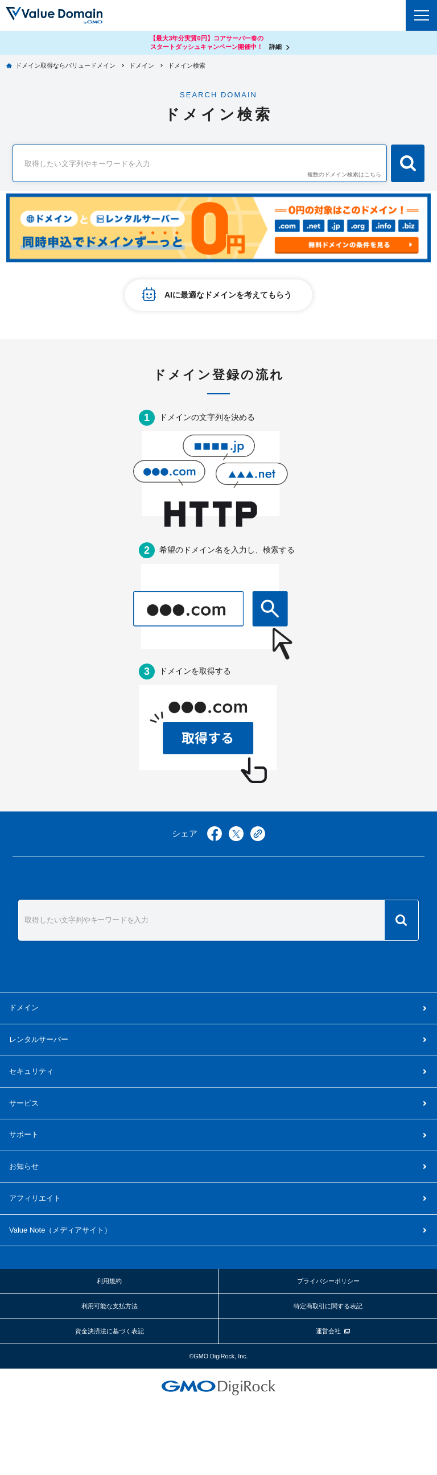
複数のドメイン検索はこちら (344, 175)
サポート (24, 1134)
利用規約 (109, 1281)
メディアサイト (60, 1230)
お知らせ (24, 1166)
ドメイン (24, 1007)
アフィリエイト (35, 1198)
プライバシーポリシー (328, 1281)
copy (257, 833)
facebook (214, 833)
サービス (24, 1103)
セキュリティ (31, 1071)
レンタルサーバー (38, 1039)
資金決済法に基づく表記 (109, 1331)
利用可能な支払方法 (109, 1306)
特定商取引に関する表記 (328, 1306)
